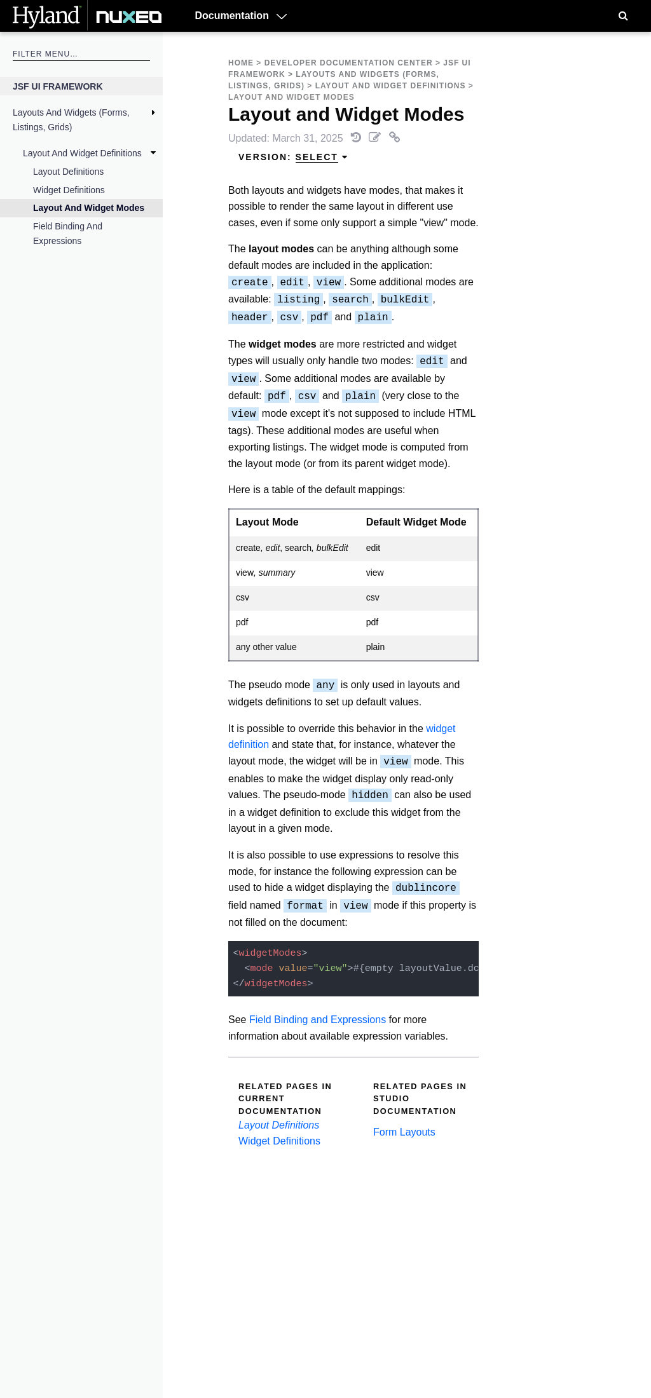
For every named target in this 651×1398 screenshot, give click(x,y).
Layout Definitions (68, 171)
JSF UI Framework (58, 86)
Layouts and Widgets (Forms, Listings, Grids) (71, 119)
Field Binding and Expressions (67, 233)
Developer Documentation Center (348, 62)
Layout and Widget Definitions (82, 153)
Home (241, 62)
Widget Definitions (69, 190)
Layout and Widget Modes (88, 208)
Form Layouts (404, 1132)
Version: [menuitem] (293, 157)
